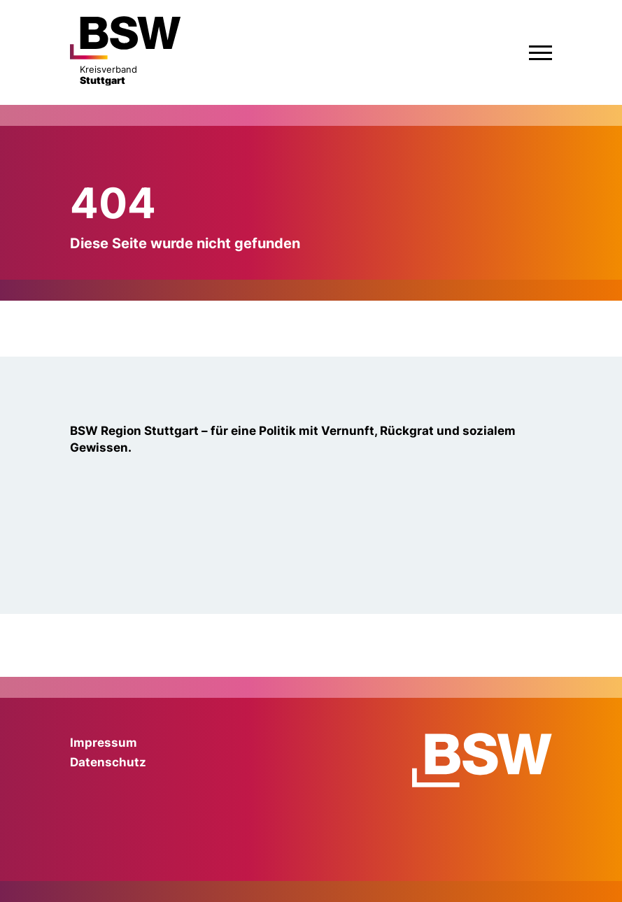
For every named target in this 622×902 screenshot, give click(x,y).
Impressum (103, 743)
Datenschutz (108, 762)
